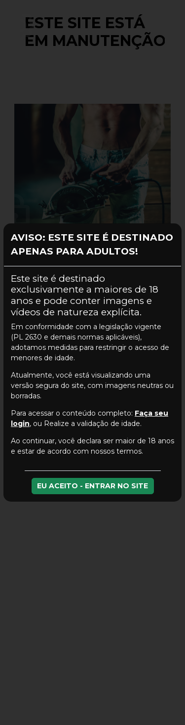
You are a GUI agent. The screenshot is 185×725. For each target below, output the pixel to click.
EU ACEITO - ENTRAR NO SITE (92, 485)
